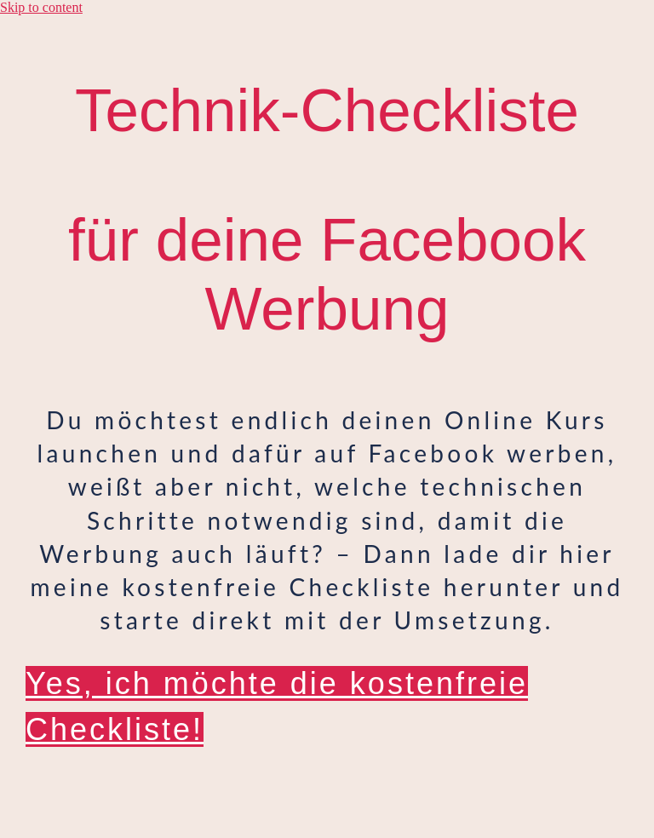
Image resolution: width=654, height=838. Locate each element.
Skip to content (41, 7)
